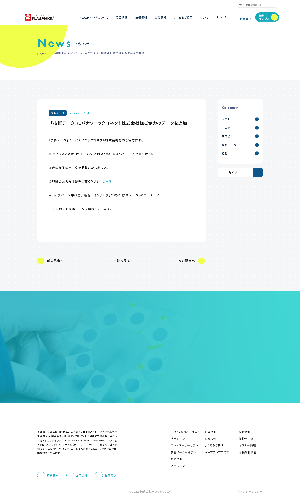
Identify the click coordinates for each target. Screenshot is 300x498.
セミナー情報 (247, 445)
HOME (41, 54)
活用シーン (178, 438)
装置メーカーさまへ (182, 452)
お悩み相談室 (248, 452)
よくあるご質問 (214, 445)
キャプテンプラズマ (216, 452)
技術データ (58, 113)
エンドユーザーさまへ (182, 445)
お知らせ (210, 438)
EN (226, 17)
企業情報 (211, 432)
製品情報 (177, 459)
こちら (107, 181)
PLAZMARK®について (182, 432)
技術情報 (245, 432)
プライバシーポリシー (249, 491)
